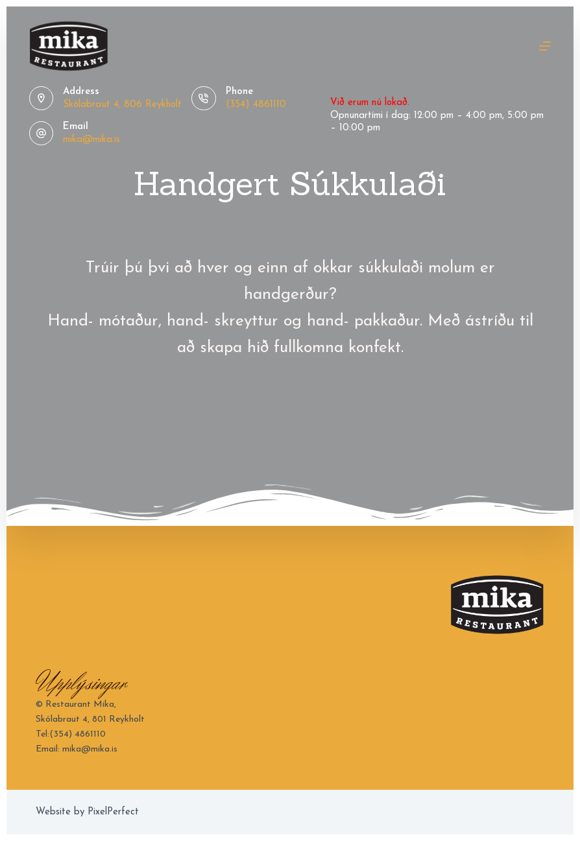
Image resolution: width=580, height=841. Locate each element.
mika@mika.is (91, 140)
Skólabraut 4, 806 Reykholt (122, 105)
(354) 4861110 (256, 105)
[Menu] (545, 46)
